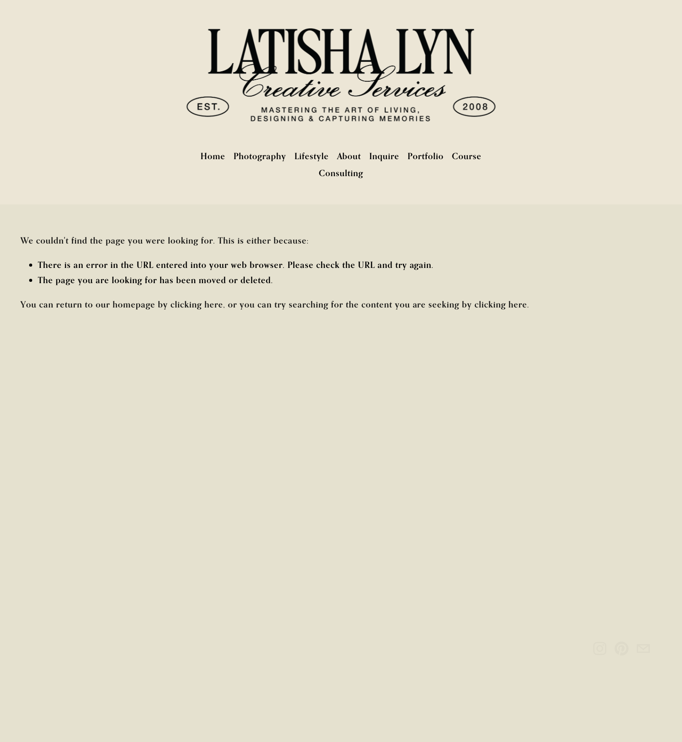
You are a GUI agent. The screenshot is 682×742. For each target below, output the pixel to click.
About (349, 155)
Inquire (384, 155)
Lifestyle (311, 155)
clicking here (196, 304)
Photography (260, 155)
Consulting (341, 172)
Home (213, 155)
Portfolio (426, 155)
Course (466, 155)
